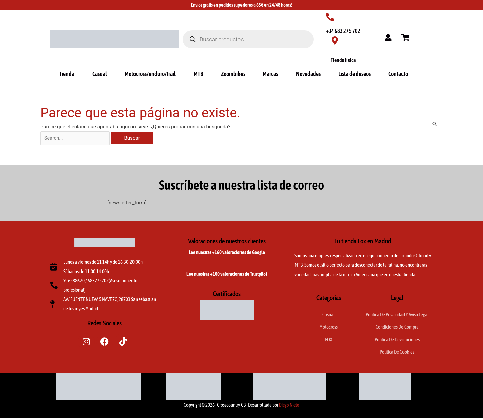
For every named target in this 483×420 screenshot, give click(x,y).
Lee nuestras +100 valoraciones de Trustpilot (226, 274)
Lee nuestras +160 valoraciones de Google (227, 253)
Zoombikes (233, 73)
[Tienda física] (335, 40)
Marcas (270, 73)
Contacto (398, 73)
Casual (99, 73)
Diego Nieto (289, 406)
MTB (198, 73)
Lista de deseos (354, 73)
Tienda (66, 73)
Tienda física (343, 60)
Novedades (308, 73)
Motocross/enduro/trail (150, 73)
